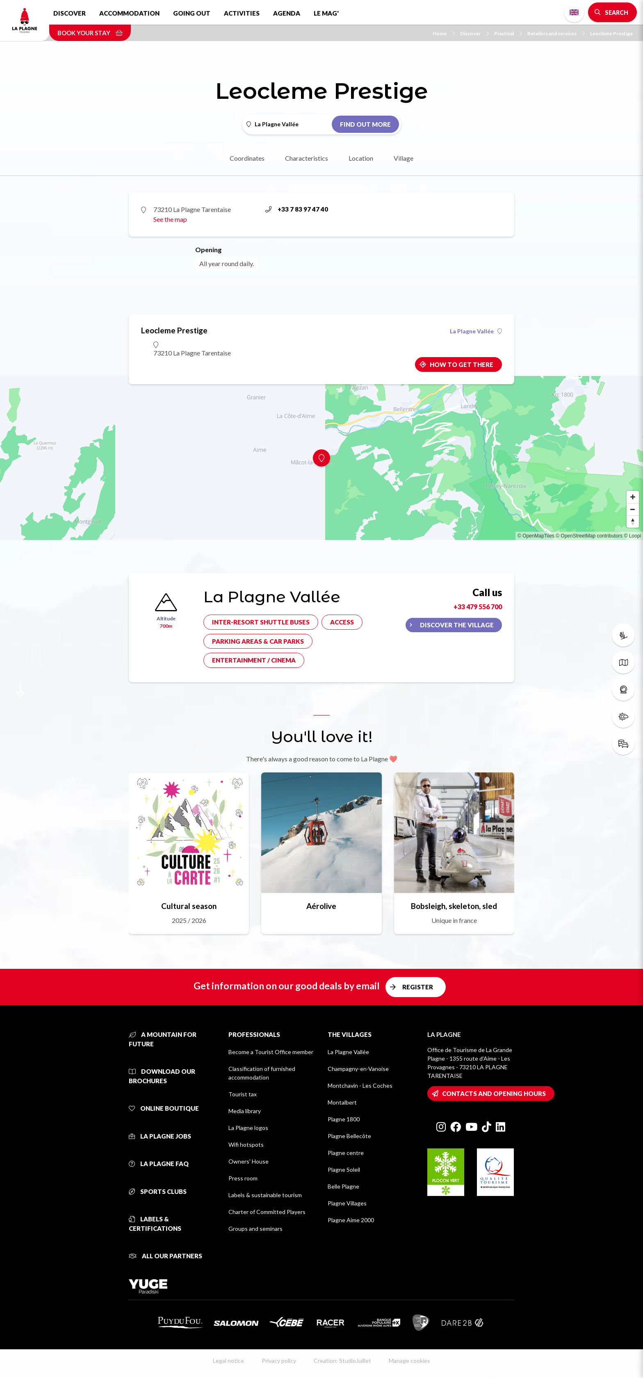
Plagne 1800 (344, 1119)
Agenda (286, 13)
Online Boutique (164, 1108)
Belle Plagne (343, 1186)
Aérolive (321, 906)
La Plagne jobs (160, 1136)
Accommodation (129, 13)
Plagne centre (346, 1152)
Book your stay (90, 32)
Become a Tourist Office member (270, 1051)
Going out (191, 13)
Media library (244, 1110)
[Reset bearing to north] (633, 521)
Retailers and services (556, 33)
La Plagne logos (248, 1127)
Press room (243, 1178)
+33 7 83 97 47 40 (296, 209)
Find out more (365, 124)
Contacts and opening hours (494, 1093)
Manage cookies (409, 1360)
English (574, 12)
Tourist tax (242, 1094)
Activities (242, 13)
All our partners (165, 1256)
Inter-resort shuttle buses (261, 622)
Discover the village (457, 625)
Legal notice (228, 1360)
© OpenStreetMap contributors (589, 536)
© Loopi (632, 536)
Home (444, 33)
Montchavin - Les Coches (360, 1085)
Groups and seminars (255, 1228)
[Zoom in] (633, 497)
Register (417, 987)
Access (342, 622)
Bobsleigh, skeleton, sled (454, 906)
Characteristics (306, 158)
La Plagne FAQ (159, 1163)
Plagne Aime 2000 (351, 1219)
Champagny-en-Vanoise (358, 1068)
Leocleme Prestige (611, 33)
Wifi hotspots (246, 1144)
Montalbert (342, 1102)
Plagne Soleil (344, 1169)
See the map (170, 219)
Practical (508, 33)
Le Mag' (326, 13)
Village (403, 158)
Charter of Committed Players (267, 1211)
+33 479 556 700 (478, 606)
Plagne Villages (347, 1203)
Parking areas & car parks (258, 641)
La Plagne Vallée (476, 331)
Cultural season (189, 906)
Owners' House (248, 1161)
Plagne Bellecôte (349, 1135)
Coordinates (247, 158)
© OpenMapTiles (536, 536)
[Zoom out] (633, 509)
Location (361, 158)
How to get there (461, 364)
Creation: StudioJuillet (342, 1360)
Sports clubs (158, 1191)
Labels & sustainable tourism (265, 1194)
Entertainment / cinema (254, 660)
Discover (69, 13)
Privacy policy (279, 1360)
